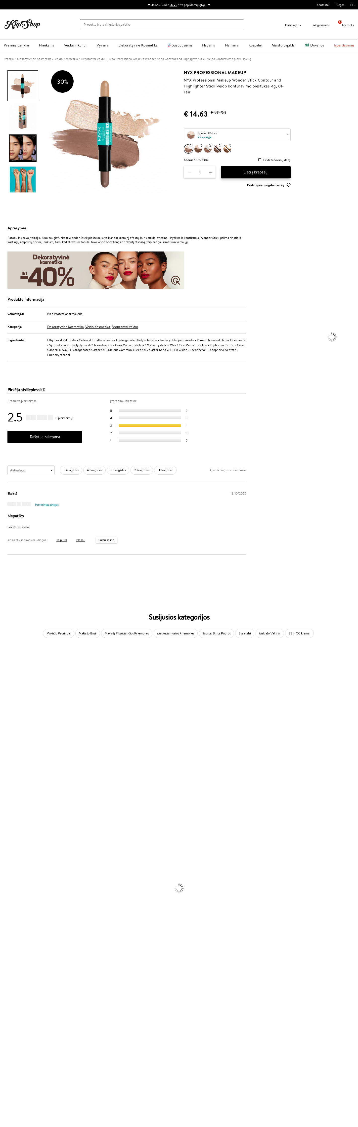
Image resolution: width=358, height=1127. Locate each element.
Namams (232, 45)
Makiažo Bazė (87, 633)
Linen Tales (7, 719)
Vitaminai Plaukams (13, 971)
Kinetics (5, 792)
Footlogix (6, 797)
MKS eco (6, 787)
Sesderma (7, 680)
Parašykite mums (194, 1036)
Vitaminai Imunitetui (14, 1000)
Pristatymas (74, 1042)
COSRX (5, 724)
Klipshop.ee (132, 1065)
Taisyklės (13, 1027)
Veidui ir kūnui (75, 45)
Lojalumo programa (137, 1037)
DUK (10, 1047)
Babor (4, 666)
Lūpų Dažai (7, 966)
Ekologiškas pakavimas (198, 1010)
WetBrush (7, 685)
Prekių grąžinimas (107, 1010)
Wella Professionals (13, 758)
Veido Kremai (9, 894)
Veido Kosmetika (97, 327)
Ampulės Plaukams (13, 870)
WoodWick (7, 714)
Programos (133, 1023)
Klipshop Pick (133, 1042)
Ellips (3, 748)
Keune (4, 734)
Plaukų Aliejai (9, 865)
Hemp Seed (8, 821)
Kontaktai (322, 5)
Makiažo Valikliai (269, 633)
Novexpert (7, 845)
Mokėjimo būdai (77, 1037)
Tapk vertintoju (134, 1027)
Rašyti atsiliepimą (45, 436)
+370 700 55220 (194, 1027)
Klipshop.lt (15, 1023)
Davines (5, 656)
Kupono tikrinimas (78, 1052)
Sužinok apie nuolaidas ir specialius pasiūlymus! (306, 1027)
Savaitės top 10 (134, 1032)
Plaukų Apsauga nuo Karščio (19, 884)
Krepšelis (344, 25)
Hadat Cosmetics (12, 773)
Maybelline (7, 700)
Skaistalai (245, 633)
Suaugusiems (182, 45)
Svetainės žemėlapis (21, 1052)
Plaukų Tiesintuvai (12, 874)
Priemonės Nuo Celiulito (17, 913)
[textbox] (237, 135)
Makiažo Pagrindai (58, 633)
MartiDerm (8, 710)
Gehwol (5, 739)
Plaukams (46, 45)
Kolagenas (7, 976)
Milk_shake (7, 661)
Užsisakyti (286, 1047)
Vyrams (102, 45)
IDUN (4, 826)
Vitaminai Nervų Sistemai (17, 996)
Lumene (5, 840)
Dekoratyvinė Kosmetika (138, 45)
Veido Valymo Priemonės (17, 908)
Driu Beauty (8, 753)
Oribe (4, 782)
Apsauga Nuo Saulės (14, 923)
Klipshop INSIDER (19, 1042)
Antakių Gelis (9, 937)
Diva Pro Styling (11, 768)
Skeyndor (6, 763)
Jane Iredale (8, 690)
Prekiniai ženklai (16, 45)
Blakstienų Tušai (11, 957)
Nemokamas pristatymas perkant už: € (35, 1010)
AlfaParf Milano (11, 816)
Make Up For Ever (12, 836)
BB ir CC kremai (299, 633)
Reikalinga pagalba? (196, 1023)
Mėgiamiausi (318, 25)
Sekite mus (190, 1054)
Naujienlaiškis (283, 1023)
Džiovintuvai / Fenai (13, 879)
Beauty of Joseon (12, 705)
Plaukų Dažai (8, 889)
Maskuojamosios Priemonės (175, 633)
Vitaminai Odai (10, 986)
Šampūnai (6, 855)
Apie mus (72, 1027)
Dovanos (317, 45)
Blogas (340, 5)
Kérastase (6, 676)
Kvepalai (255, 45)
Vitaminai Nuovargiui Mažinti (20, 981)
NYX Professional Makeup (215, 72)
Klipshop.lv (131, 1056)
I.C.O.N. (5, 695)
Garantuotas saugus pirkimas (290, 1010)
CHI (3, 802)
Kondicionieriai (10, 860)
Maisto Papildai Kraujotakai (18, 1005)
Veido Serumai (10, 903)
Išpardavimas (344, 45)
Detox (4, 991)
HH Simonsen (9, 811)
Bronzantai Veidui (125, 327)
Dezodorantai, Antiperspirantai (21, 918)
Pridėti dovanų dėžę (277, 160)
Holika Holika (9, 806)
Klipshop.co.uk (134, 1060)
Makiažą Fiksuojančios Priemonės (127, 633)
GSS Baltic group (137, 1051)
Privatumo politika (20, 1032)
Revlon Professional (13, 777)
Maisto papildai (283, 45)
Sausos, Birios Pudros (216, 633)
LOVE (173, 5)
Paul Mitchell (9, 831)
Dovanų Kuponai (77, 1047)
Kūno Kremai (9, 899)
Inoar (3, 671)
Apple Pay (14, 1037)
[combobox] (237, 134)
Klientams (74, 1023)
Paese (4, 744)
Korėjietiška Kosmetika (15, 928)
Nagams (208, 45)
